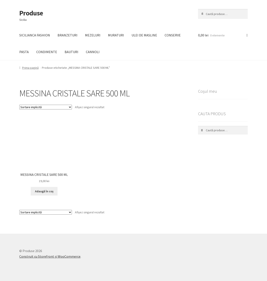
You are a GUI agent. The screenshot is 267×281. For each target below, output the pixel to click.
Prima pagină (30, 68)
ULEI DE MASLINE (144, 35)
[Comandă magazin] (45, 107)
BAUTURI (71, 52)
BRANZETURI (67, 35)
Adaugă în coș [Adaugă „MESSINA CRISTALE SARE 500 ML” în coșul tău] (44, 191)
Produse (31, 13)
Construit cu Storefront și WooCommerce (49, 256)
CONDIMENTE (46, 52)
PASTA (24, 52)
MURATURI (116, 35)
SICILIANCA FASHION (34, 35)
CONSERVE (173, 35)
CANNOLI (93, 52)
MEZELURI (92, 35)
